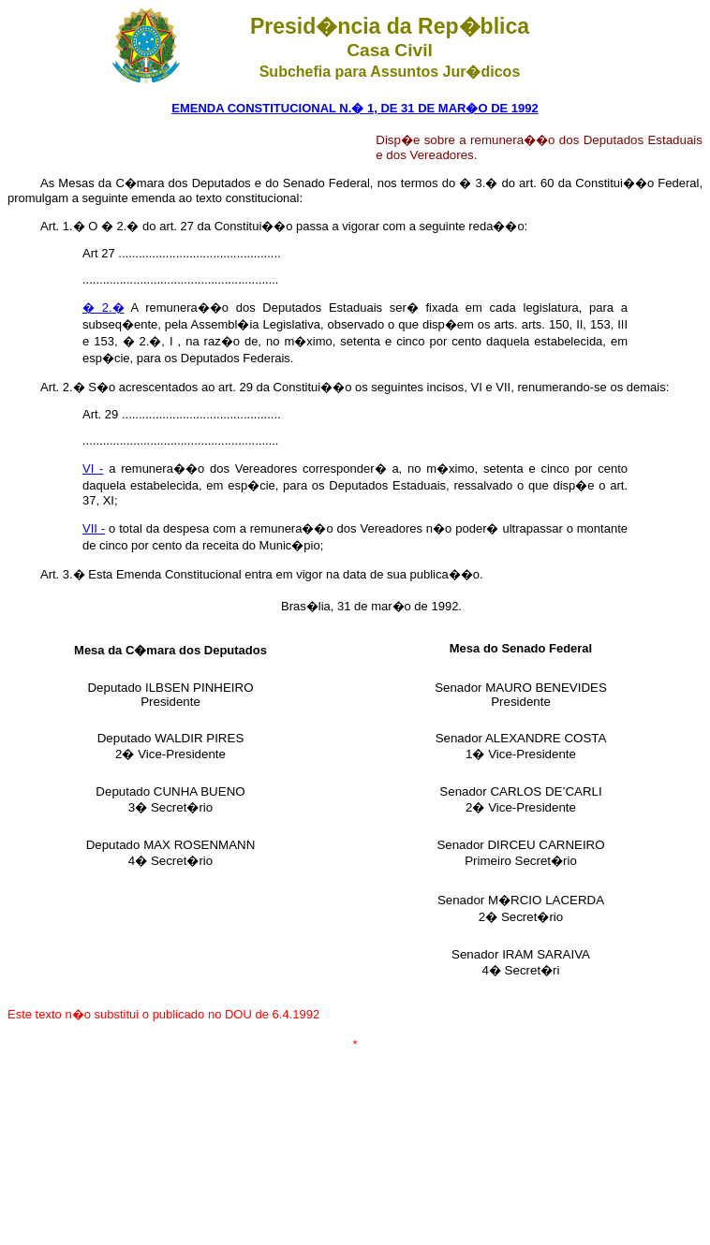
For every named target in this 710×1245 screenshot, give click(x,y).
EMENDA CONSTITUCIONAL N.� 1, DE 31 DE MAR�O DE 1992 (355, 108)
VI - (92, 468)
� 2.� (103, 307)
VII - (93, 528)
